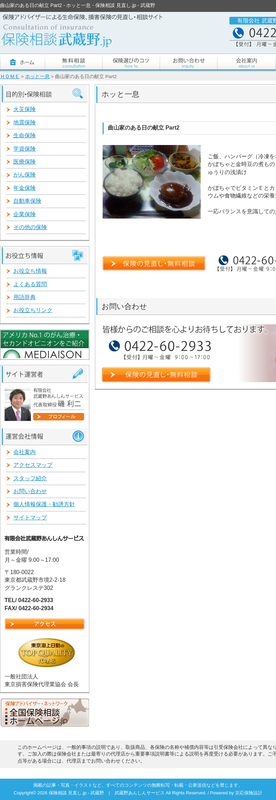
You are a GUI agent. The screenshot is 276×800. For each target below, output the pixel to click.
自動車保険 (27, 201)
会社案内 (24, 452)
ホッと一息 (37, 76)
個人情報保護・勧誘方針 (44, 504)
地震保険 (24, 122)
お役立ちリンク (33, 310)
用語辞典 (24, 297)
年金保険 (24, 188)
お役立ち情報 (30, 271)
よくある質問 (30, 284)
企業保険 (24, 214)
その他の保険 (30, 227)
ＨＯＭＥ (10, 76)
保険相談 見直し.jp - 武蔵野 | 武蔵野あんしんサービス (107, 792)
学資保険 (24, 149)
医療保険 (24, 162)
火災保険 (24, 109)
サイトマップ (30, 517)
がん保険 (24, 175)
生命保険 (24, 135)
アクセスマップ (33, 465)
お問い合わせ (30, 491)
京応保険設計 (248, 792)
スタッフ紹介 (30, 478)
